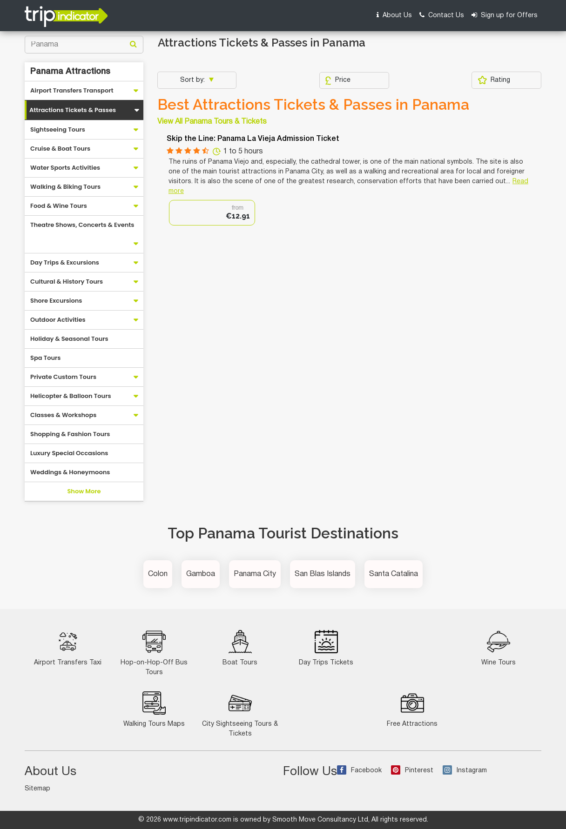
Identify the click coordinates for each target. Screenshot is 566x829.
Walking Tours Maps (154, 709)
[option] (212, 212)
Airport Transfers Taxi (67, 648)
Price (337, 80)
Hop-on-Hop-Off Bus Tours (154, 653)
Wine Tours (498, 648)
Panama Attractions (70, 71)
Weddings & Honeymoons (70, 472)
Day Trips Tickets (326, 648)
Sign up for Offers (505, 15)
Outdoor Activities (58, 319)
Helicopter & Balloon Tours (70, 395)
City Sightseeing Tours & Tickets (240, 714)
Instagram (465, 771)
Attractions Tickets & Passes (72, 110)
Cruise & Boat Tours (60, 148)
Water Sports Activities (65, 167)
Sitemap (37, 789)
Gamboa (200, 574)
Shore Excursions (56, 300)
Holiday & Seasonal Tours (69, 338)
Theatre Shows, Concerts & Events (82, 224)
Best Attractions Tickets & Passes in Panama (313, 104)
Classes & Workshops (63, 415)
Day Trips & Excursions (64, 262)
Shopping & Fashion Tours (70, 434)
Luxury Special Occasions (69, 453)
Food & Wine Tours (58, 205)
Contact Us (441, 15)
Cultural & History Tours (66, 281)
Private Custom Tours (63, 376)
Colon (158, 574)
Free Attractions (412, 709)
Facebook (359, 771)
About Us (394, 15)
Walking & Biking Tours (65, 186)
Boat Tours (239, 648)
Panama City (255, 574)
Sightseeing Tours (57, 129)
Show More (84, 491)
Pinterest (412, 771)
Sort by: (193, 80)
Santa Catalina (393, 574)
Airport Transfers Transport (72, 90)
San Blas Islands (322, 574)
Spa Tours (45, 357)
